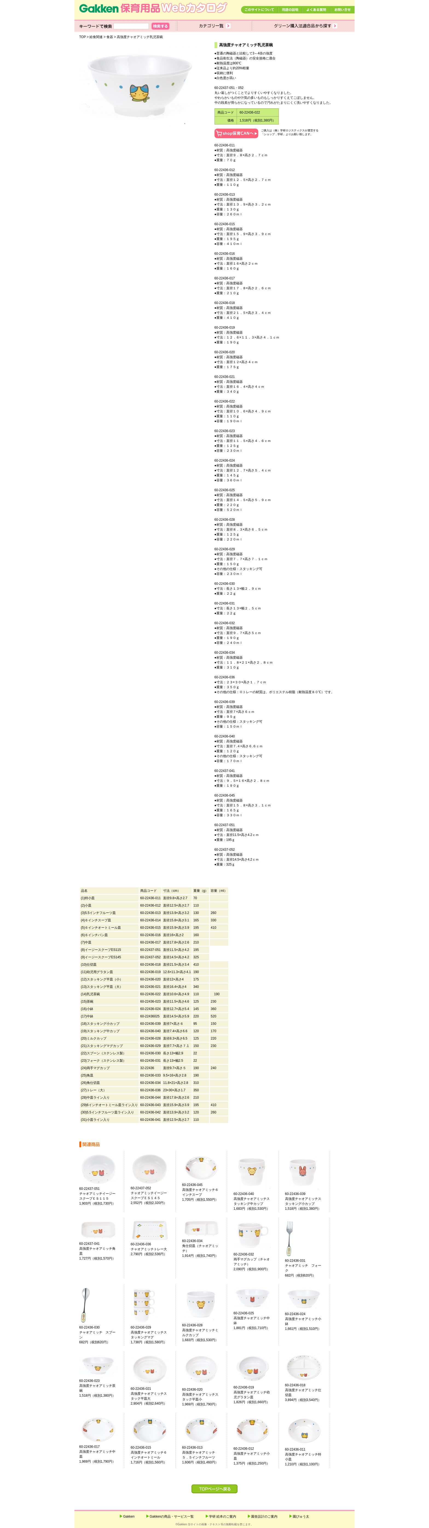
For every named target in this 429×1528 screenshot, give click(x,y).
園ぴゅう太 (301, 1516)
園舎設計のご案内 (264, 1516)
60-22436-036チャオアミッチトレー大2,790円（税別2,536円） (149, 1249)
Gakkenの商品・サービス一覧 (172, 1516)
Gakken (128, 1516)
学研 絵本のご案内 (222, 1516)
